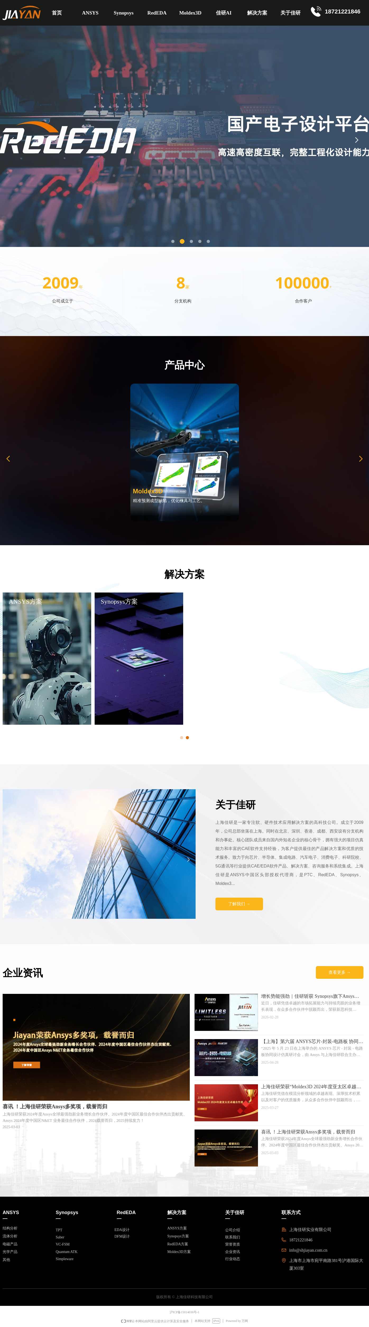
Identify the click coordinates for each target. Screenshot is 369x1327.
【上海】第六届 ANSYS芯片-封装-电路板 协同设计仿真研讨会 (312, 1041)
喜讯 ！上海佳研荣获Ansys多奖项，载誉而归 (308, 1131)
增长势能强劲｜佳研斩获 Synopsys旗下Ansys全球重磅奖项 (310, 996)
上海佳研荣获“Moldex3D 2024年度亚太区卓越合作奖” (311, 1086)
